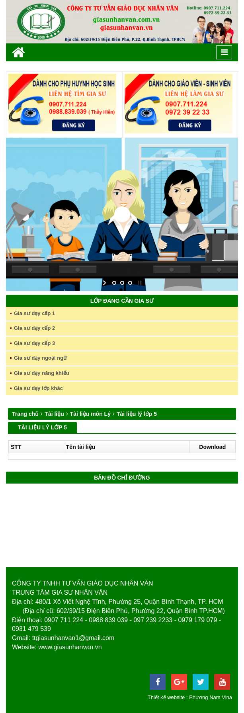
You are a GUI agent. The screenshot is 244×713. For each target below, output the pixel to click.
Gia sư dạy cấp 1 (34, 313)
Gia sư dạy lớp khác (38, 388)
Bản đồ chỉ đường (122, 477)
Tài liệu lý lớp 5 (137, 414)
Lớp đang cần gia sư (122, 301)
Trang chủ (25, 414)
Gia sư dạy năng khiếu (41, 373)
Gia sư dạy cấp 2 (34, 328)
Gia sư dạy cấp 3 (34, 343)
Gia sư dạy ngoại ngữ (40, 358)
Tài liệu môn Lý (90, 414)
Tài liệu (54, 414)
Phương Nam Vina (210, 697)
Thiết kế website (166, 697)
